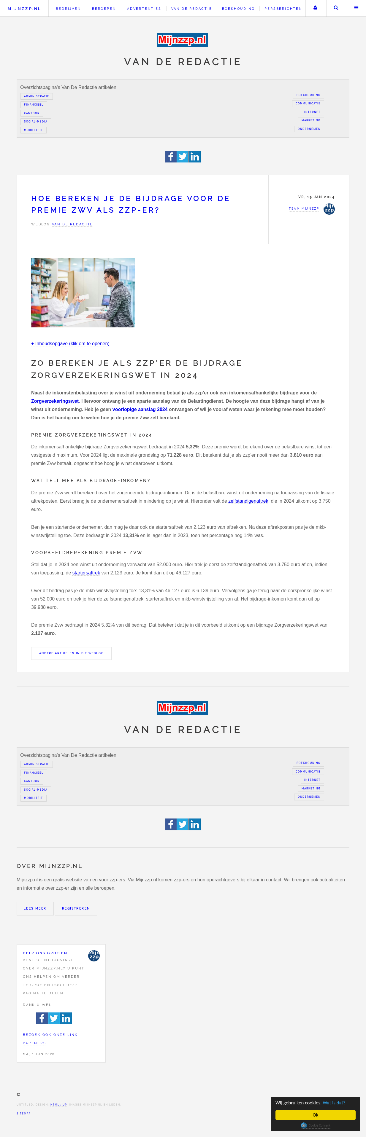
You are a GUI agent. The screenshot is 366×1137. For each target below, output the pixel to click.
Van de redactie (191, 9)
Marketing (311, 120)
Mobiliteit (33, 130)
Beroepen (104, 9)
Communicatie (308, 103)
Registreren (76, 908)
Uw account (315, 8)
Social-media (35, 121)
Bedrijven (68, 9)
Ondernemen (309, 129)
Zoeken (336, 8)
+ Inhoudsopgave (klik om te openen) (70, 343)
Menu (356, 8)
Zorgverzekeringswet (55, 401)
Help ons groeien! (46, 953)
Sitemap (24, 1113)
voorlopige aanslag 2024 (140, 409)
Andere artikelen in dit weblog (71, 653)
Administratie (36, 96)
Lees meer (35, 908)
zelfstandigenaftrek (248, 501)
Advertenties (144, 9)
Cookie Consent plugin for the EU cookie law (315, 1125)
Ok (316, 1115)
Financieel (34, 104)
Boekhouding (238, 9)
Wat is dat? (334, 1103)
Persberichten (283, 9)
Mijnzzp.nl (24, 9)
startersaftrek (86, 572)
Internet (312, 112)
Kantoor (31, 113)
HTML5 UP (58, 1104)
